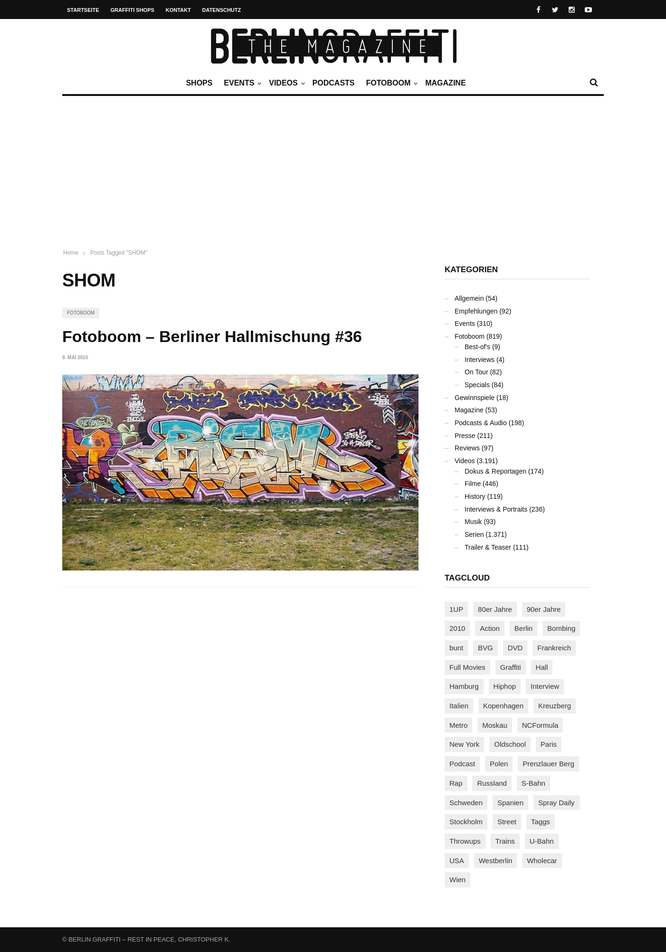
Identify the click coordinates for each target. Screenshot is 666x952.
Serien (474, 534)
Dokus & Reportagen (495, 471)
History (475, 496)
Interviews (480, 359)
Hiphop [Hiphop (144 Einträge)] (505, 686)
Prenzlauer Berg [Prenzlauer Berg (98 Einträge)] (548, 764)
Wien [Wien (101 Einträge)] (457, 880)
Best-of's (477, 347)
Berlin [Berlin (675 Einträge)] (523, 628)
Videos (285, 83)
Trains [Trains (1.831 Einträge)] (505, 841)
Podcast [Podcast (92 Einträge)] (462, 764)
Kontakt (178, 10)
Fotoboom (390, 83)
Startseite (83, 10)
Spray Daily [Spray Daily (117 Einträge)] (556, 803)
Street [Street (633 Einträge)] (506, 822)
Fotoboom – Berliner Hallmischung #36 (212, 336)
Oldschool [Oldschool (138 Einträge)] (510, 744)
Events (241, 83)
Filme (473, 483)
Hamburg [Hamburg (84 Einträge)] (464, 686)
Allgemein (469, 298)
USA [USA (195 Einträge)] (456, 861)
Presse (465, 435)
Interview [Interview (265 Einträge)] (545, 686)
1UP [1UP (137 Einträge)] (456, 609)
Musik (473, 521)
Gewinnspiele (475, 397)
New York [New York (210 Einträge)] (464, 744)
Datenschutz (221, 10)
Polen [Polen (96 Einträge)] (499, 764)
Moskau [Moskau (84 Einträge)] (494, 725)
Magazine (445, 83)
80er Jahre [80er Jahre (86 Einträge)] (495, 609)
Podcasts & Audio (481, 423)
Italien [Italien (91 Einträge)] (458, 706)
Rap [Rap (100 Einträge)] (456, 783)
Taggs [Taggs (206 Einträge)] (540, 822)
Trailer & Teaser (488, 547)
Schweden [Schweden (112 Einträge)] (466, 803)
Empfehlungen (476, 311)
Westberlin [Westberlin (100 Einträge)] (496, 861)
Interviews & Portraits (496, 509)
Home (70, 252)
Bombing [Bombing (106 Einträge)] (561, 628)
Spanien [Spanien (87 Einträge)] (510, 803)
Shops (199, 83)
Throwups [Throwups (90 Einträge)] (465, 841)
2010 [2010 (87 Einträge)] (457, 628)
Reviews (467, 448)
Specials (477, 385)
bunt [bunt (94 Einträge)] (456, 648)
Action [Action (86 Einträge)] (490, 628)
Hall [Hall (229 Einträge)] (542, 667)
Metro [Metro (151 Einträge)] (458, 725)
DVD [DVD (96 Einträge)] (515, 648)
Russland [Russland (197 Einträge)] (492, 783)
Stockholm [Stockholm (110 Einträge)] (466, 822)
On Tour (476, 372)
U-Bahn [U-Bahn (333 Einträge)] (542, 841)
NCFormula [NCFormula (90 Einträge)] (540, 725)
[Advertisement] (333, 167)
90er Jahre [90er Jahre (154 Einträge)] (544, 609)
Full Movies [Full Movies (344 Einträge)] (467, 667)
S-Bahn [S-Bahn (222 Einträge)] (533, 783)
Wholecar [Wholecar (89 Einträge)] (542, 861)
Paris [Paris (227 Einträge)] (549, 744)
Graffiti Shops (132, 10)
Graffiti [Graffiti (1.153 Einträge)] (510, 667)
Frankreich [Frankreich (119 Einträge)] (554, 648)
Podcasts (334, 83)
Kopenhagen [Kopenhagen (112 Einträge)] (503, 706)
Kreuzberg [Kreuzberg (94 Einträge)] (554, 706)
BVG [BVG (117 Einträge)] (485, 648)
